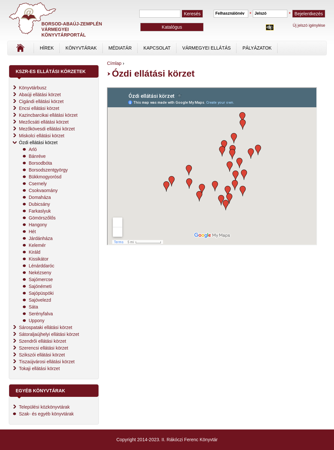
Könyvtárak (81, 48)
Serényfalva (41, 313)
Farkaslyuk (40, 211)
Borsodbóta (40, 163)
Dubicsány (39, 204)
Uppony (36, 320)
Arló (33, 149)
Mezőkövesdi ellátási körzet (47, 128)
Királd (34, 252)
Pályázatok (256, 48)
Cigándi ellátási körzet (41, 101)
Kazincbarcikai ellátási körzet (48, 115)
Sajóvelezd (40, 300)
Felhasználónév (229, 13)
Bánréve (37, 156)
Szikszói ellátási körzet (42, 354)
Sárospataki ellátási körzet (45, 327)
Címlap (42, 50)
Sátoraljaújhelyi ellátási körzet (49, 334)
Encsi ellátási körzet (39, 108)
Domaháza (40, 197)
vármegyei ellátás (206, 48)
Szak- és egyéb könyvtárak (46, 413)
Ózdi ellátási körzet (38, 142)
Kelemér (37, 245)
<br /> (212, 166)
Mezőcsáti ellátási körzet (44, 122)
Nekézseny (40, 272)
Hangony (38, 224)
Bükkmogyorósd (45, 176)
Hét (32, 231)
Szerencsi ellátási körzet (43, 348)
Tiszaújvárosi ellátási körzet (47, 361)
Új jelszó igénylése (309, 25)
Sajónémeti (40, 286)
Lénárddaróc (41, 265)
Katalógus (172, 27)
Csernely (38, 183)
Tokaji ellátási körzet (39, 368)
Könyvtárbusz (33, 87)
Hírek (47, 48)
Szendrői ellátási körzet (42, 341)
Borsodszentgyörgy (48, 169)
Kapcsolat (157, 48)
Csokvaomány (43, 190)
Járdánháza (41, 238)
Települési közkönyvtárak (44, 407)
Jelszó (260, 13)
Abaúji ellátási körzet (40, 94)
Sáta (33, 306)
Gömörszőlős (42, 217)
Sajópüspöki (41, 293)
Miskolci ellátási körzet (41, 135)
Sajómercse (41, 279)
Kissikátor (39, 259)
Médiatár (120, 48)
